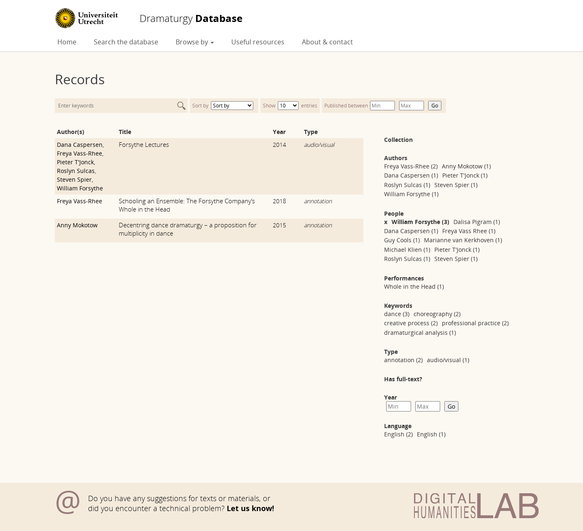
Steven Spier (74, 179)
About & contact (327, 41)
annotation (318, 201)
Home (66, 41)
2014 (279, 145)
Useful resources (257, 41)
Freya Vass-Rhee (79, 153)
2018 (279, 201)
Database (191, 18)
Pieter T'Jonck (75, 162)
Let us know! (250, 508)
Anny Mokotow (77, 225)
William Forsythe (80, 188)
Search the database (126, 41)
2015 (279, 225)
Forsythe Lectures (144, 144)
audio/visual (319, 145)
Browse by (195, 41)
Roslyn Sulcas (76, 171)
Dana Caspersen (80, 145)
